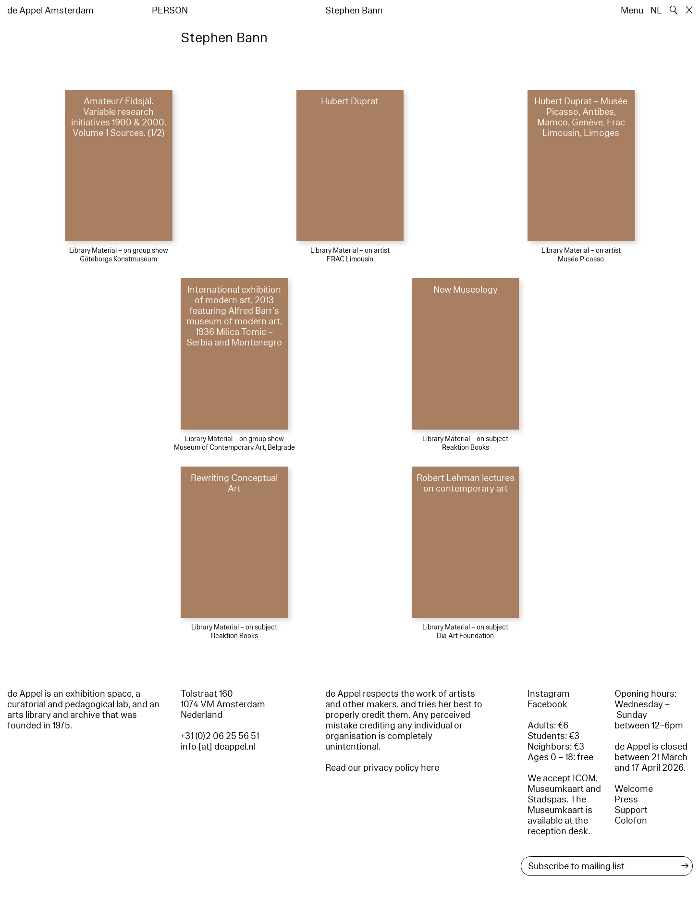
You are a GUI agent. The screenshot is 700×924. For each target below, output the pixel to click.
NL (656, 10)
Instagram (549, 694)
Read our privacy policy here (382, 768)
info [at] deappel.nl (218, 746)
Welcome (633, 789)
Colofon (630, 820)
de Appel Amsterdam (50, 10)
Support (631, 810)
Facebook (547, 704)
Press (626, 799)
